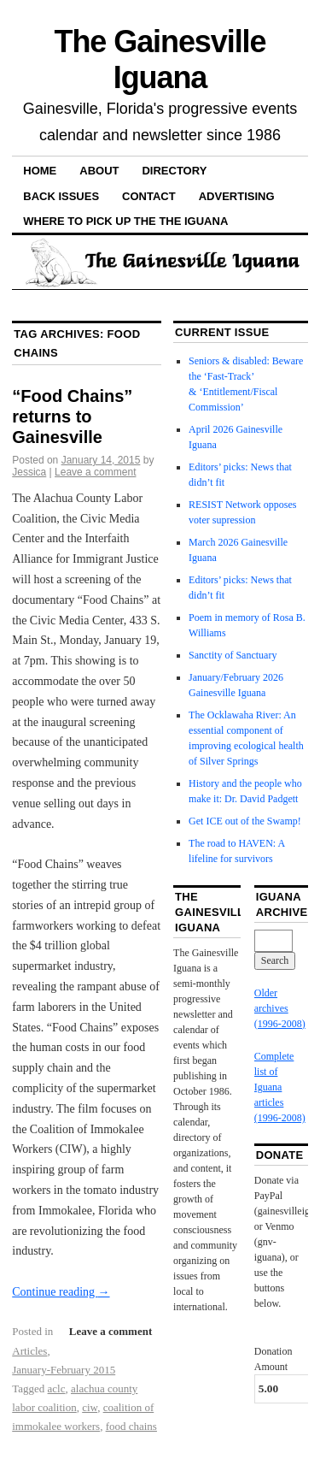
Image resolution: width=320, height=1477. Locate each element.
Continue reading (60, 1291)
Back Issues (61, 196)
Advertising (237, 196)
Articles (29, 1350)
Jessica (29, 472)
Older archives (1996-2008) (279, 1008)
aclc (57, 1388)
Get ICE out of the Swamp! (245, 821)
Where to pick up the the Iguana (125, 221)
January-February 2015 (63, 1369)
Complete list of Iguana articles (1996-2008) (279, 1087)
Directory (174, 170)
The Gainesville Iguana (160, 59)
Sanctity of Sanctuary (232, 655)
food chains (131, 1426)
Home (39, 170)
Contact (149, 196)
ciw (89, 1407)
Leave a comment (95, 472)
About (99, 170)
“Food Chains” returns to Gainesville (72, 416)
